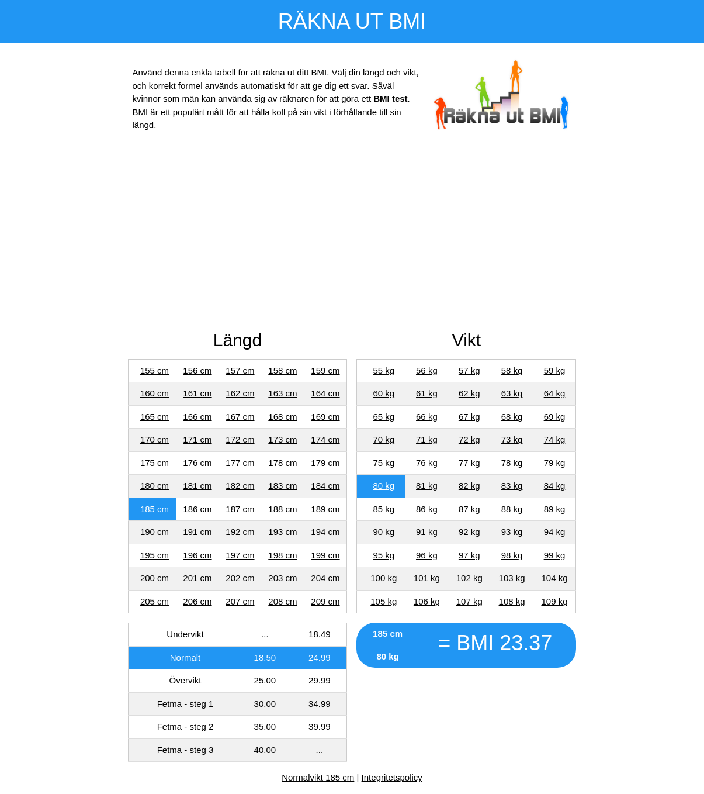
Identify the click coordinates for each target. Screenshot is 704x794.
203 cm (282, 578)
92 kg (469, 532)
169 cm (325, 417)
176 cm (197, 463)
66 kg (427, 417)
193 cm (282, 532)
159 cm (325, 370)
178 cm (282, 463)
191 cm (197, 532)
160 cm (154, 393)
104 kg (554, 578)
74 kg (555, 439)
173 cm (282, 439)
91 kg (427, 532)
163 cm (282, 393)
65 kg (383, 417)
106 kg (427, 601)
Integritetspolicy (392, 777)
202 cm (240, 578)
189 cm (325, 509)
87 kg (469, 509)
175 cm (154, 463)
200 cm (154, 578)
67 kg (469, 417)
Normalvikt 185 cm (318, 777)
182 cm (240, 486)
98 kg (512, 555)
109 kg (554, 601)
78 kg (512, 463)
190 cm (154, 532)
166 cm (197, 417)
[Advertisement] (352, 233)
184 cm (325, 486)
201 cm (197, 578)
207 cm (240, 601)
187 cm (240, 509)
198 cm (282, 555)
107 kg (469, 601)
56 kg (427, 370)
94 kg (555, 532)
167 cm (240, 417)
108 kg (512, 601)
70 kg (383, 439)
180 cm (154, 486)
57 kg (469, 370)
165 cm (154, 417)
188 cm (282, 509)
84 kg (555, 486)
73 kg (512, 439)
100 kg (383, 578)
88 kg (512, 509)
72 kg (469, 439)
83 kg (512, 486)
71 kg (427, 439)
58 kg (512, 370)
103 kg (512, 578)
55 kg (383, 370)
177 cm (240, 463)
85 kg (383, 509)
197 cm (240, 555)
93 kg (512, 532)
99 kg (555, 555)
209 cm (325, 601)
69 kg (555, 417)
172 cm (240, 439)
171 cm (197, 439)
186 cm (197, 509)
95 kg (383, 555)
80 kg (383, 486)
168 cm (282, 417)
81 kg (427, 486)
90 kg (383, 532)
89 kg (555, 509)
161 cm (197, 393)
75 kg (383, 463)
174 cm (325, 439)
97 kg (469, 555)
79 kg (555, 463)
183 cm (282, 486)
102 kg (469, 578)
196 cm (197, 555)
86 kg (427, 509)
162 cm (240, 393)
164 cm (325, 393)
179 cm (325, 463)
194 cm (325, 532)
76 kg (427, 463)
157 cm (240, 370)
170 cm (154, 439)
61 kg (427, 393)
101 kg (427, 578)
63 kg (512, 393)
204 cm (325, 578)
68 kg (512, 417)
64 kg (555, 393)
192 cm (240, 532)
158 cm (282, 370)
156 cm (197, 370)
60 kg (383, 393)
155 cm (154, 370)
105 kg (383, 601)
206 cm (197, 601)
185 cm (154, 509)
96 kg (427, 555)
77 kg (469, 463)
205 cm (154, 601)
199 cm (325, 555)
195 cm (154, 555)
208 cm (282, 601)
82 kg (469, 486)
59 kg (555, 370)
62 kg (469, 393)
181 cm (197, 486)
